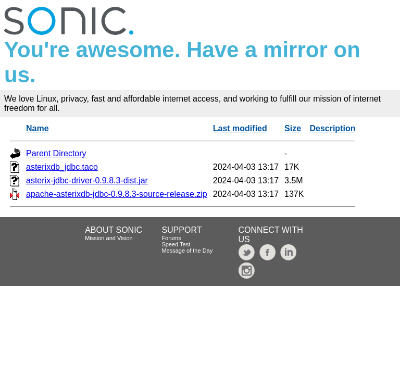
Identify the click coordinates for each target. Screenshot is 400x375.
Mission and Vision (109, 238)
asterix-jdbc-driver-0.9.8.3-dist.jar (87, 180)
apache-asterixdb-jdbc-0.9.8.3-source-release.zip (116, 194)
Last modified (240, 128)
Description (332, 128)
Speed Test (175, 244)
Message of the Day (187, 250)
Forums (171, 238)
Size (292, 128)
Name (37, 128)
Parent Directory (56, 153)
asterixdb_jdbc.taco (62, 166)
